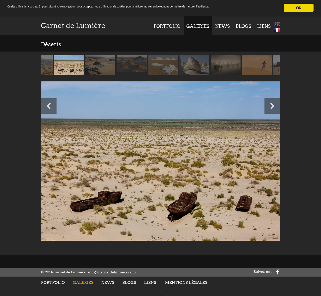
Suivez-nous (267, 272)
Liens (264, 26)
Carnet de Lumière (73, 25)
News (222, 26)
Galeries (197, 26)
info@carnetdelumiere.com (112, 272)
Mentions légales (186, 282)
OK (298, 7)
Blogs (243, 26)
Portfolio (167, 26)
